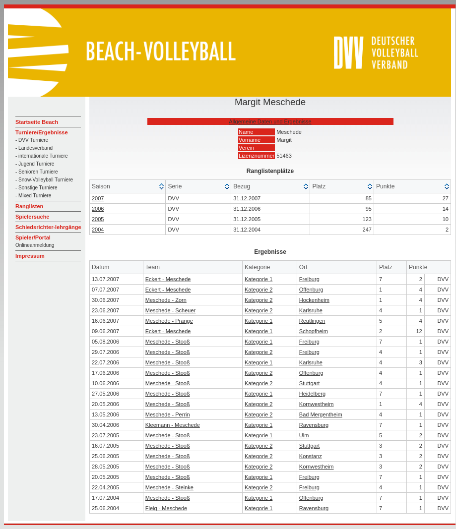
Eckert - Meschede (168, 279)
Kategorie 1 (258, 279)
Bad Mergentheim (320, 414)
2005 (98, 219)
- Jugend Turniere (34, 164)
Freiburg (309, 279)
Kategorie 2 (258, 290)
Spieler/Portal (33, 237)
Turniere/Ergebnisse (41, 132)
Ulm (304, 435)
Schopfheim (313, 331)
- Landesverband (34, 148)
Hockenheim (314, 300)
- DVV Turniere (31, 140)
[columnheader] (128, 186)
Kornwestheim (316, 404)
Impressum (30, 256)
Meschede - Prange (169, 321)
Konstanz (310, 456)
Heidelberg (312, 394)
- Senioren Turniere (36, 172)
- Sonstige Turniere (36, 187)
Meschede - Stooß (167, 342)
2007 (98, 198)
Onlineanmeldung (34, 245)
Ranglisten (29, 206)
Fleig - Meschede (166, 508)
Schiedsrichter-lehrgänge (48, 227)
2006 (98, 209)
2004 (98, 230)
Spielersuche (32, 217)
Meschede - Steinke (169, 487)
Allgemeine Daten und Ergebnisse (270, 121)
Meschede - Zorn (166, 300)
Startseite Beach (36, 122)
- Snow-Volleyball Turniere (44, 179)
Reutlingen (312, 321)
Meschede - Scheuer (170, 310)
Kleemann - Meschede (172, 425)
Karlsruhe (311, 310)
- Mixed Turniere (33, 195)
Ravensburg (313, 425)
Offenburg (311, 290)
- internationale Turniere (41, 156)
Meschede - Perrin (167, 414)
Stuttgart (309, 383)
